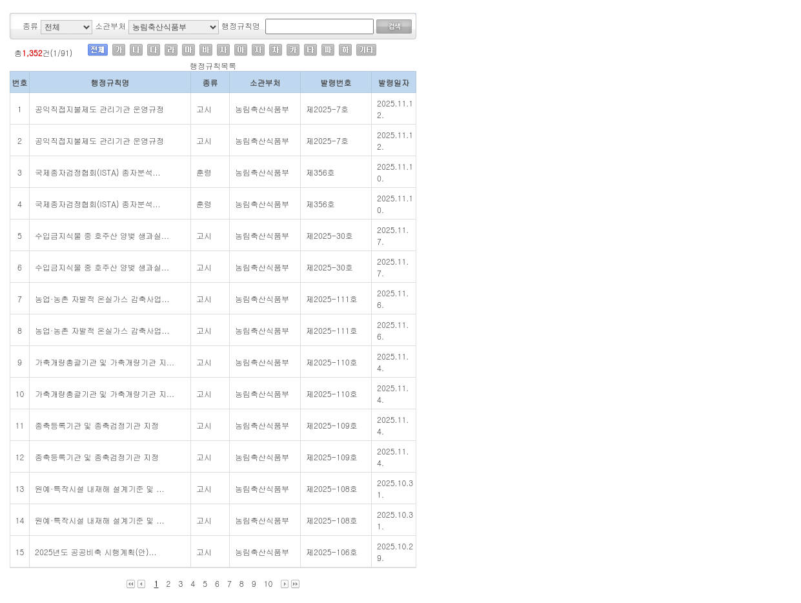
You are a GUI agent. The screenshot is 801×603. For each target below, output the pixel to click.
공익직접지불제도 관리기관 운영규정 (99, 108)
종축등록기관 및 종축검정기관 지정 (97, 425)
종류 (30, 25)
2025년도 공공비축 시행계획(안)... (96, 551)
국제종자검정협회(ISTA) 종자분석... (98, 172)
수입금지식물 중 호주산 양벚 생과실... (102, 235)
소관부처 (110, 25)
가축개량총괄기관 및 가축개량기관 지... (104, 361)
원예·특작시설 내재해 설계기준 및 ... (100, 488)
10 (268, 583)
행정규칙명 (240, 25)
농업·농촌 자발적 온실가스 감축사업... (102, 298)
